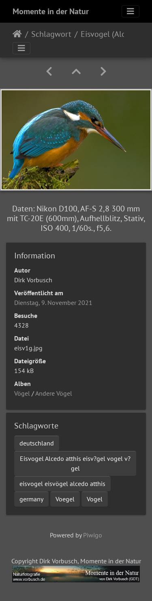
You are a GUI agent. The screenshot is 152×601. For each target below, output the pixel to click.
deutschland (36, 443)
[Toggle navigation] (130, 11)
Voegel (65, 499)
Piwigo (92, 535)
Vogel (95, 499)
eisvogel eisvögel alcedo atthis (62, 484)
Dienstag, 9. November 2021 (53, 302)
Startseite (17, 34)
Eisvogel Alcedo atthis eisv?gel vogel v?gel (75, 463)
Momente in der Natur (51, 11)
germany (31, 499)
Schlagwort (51, 34)
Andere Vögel (53, 393)
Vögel (22, 393)
